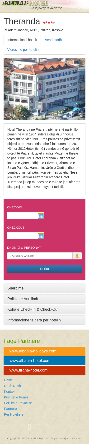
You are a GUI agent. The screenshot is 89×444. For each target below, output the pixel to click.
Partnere (10, 409)
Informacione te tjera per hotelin (34, 320)
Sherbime (15, 288)
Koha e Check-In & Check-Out (32, 309)
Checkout (15, 227)
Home (8, 380)
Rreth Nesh (12, 386)
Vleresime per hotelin (23, 50)
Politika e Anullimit (22, 299)
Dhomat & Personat (24, 247)
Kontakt (9, 391)
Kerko (44, 269)
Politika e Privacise (18, 403)
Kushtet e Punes (16, 397)
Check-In (14, 207)
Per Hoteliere (13, 414)
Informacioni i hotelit (22, 40)
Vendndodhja (55, 40)
